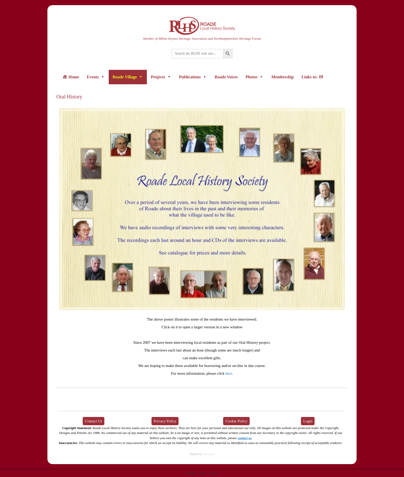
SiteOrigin (208, 454)
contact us (245, 438)
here (228, 373)
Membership (282, 77)
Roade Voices (226, 77)
